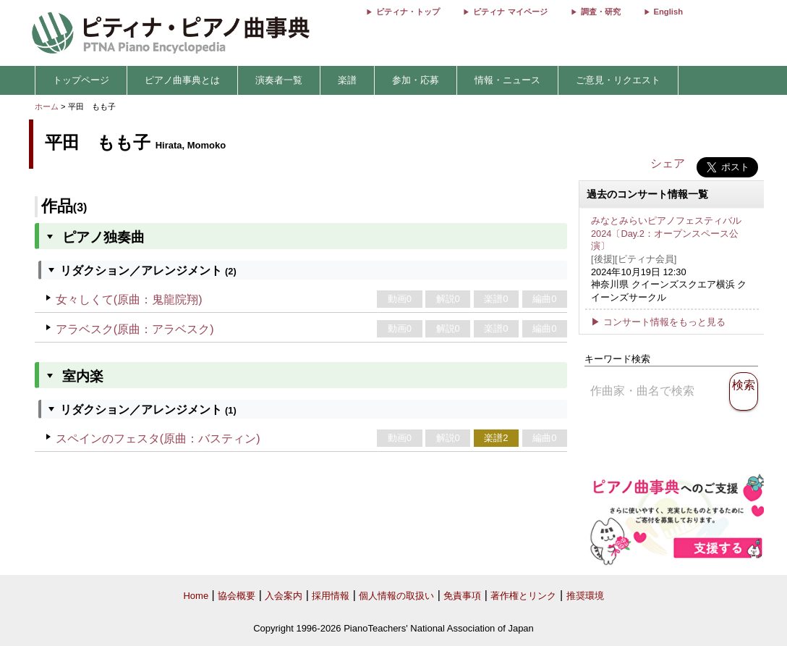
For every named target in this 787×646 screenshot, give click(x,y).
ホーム (47, 106)
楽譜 (347, 80)
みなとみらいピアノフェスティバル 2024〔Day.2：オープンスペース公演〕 (666, 233)
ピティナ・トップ (408, 11)
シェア (667, 163)
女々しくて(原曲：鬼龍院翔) (129, 299)
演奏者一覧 (278, 80)
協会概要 (236, 595)
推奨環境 (585, 595)
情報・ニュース (507, 80)
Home (195, 595)
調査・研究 (601, 11)
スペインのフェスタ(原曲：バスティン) (158, 438)
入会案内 (283, 595)
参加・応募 (415, 80)
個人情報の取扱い (396, 595)
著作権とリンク (523, 595)
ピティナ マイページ (510, 11)
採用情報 (330, 595)
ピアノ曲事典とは (182, 80)
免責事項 (462, 595)
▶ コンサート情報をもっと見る (658, 321)
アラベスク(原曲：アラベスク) (135, 329)
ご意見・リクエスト (618, 80)
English (668, 11)
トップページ (81, 80)
